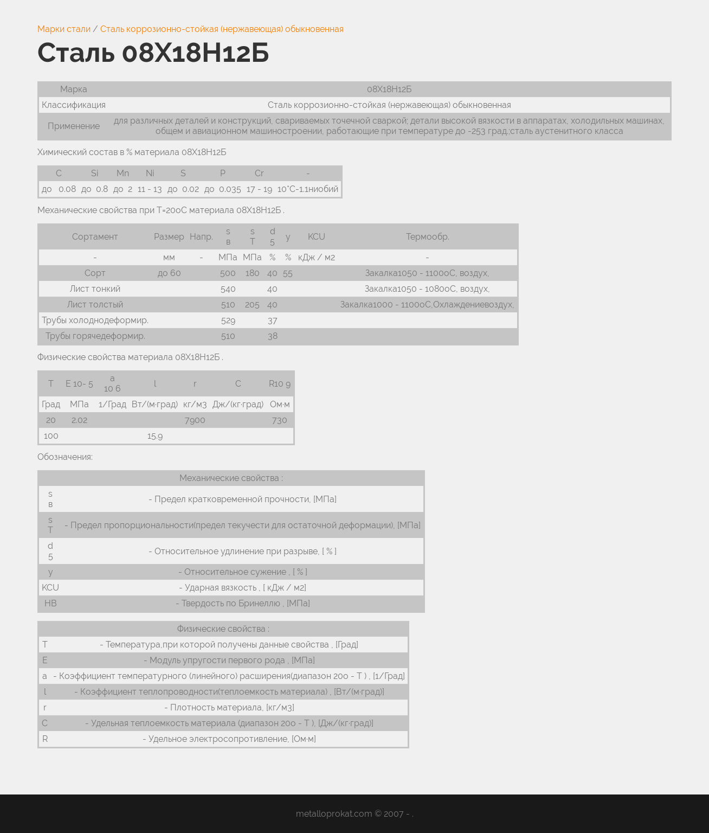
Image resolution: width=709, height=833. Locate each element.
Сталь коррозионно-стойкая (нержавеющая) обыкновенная (222, 29)
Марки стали (64, 29)
